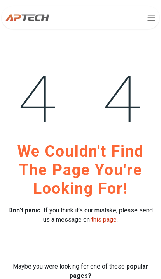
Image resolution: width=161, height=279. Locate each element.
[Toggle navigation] (151, 17)
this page (104, 219)
